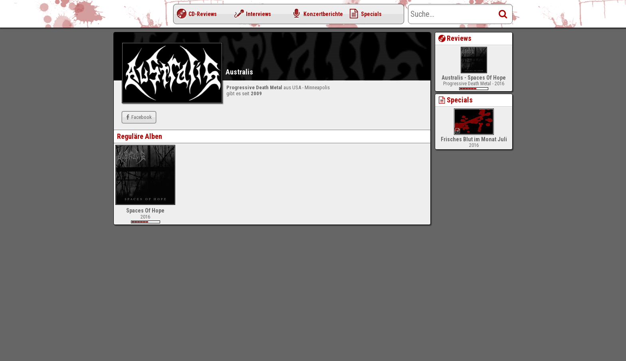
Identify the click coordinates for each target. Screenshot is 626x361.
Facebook (138, 117)
